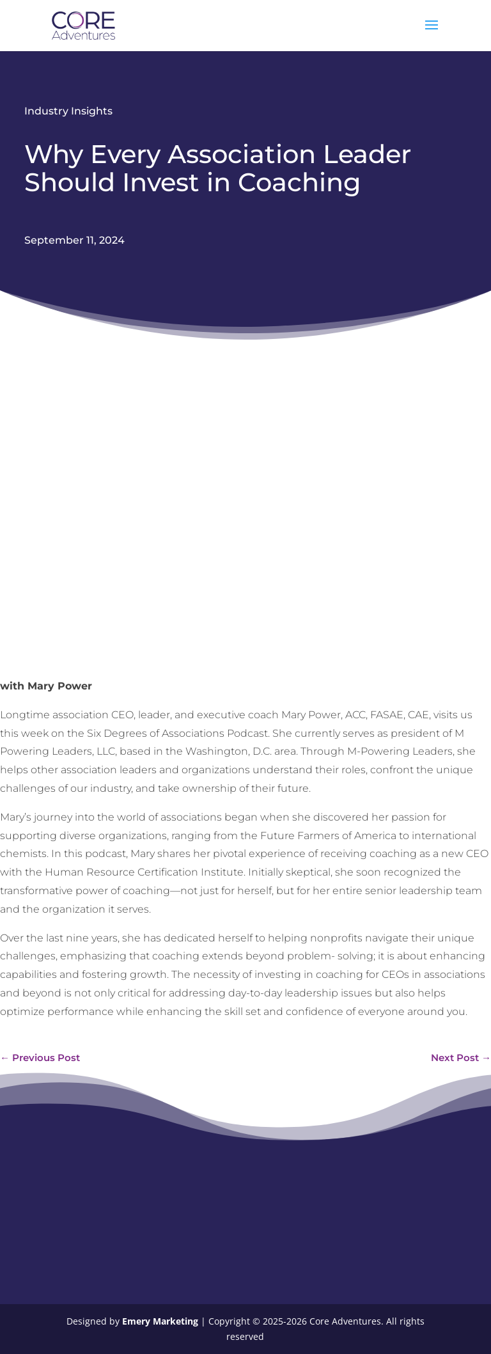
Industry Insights (68, 111)
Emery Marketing (161, 1321)
